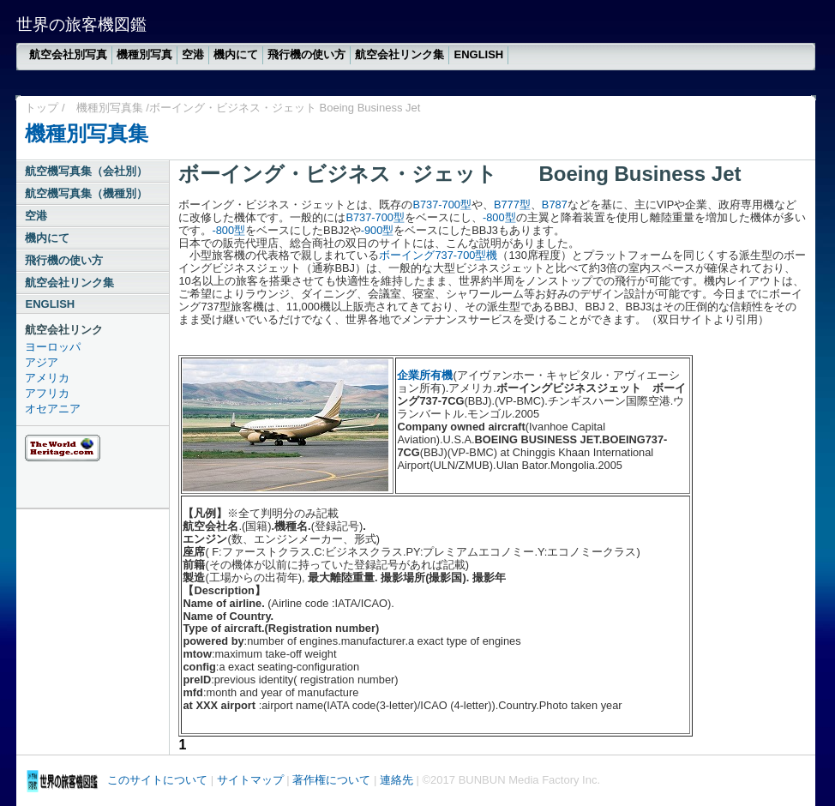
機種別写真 (144, 54)
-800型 (499, 217)
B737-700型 (442, 204)
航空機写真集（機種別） (86, 193)
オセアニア (53, 408)
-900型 (377, 230)
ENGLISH (478, 54)
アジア (41, 362)
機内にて (235, 54)
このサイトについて (157, 779)
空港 (193, 54)
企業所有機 (425, 375)
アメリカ (47, 377)
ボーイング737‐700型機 (438, 255)
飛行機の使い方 (306, 54)
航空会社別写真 (68, 54)
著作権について (331, 779)
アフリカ (47, 393)
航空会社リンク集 (399, 54)
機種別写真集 (109, 107)
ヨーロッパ (53, 346)
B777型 (512, 204)
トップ (41, 107)
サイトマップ (250, 779)
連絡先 (396, 779)
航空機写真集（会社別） (86, 171)
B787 (555, 204)
